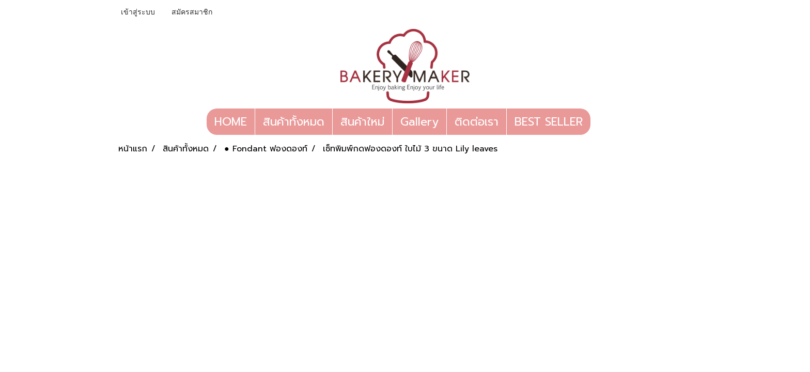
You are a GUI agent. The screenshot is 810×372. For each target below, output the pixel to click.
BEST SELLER (549, 121)
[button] (600, 122)
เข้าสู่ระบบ (138, 12)
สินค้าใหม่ (362, 121)
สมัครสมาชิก (192, 12)
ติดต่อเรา (477, 121)
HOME (230, 121)
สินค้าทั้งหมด (293, 121)
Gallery (419, 121)
